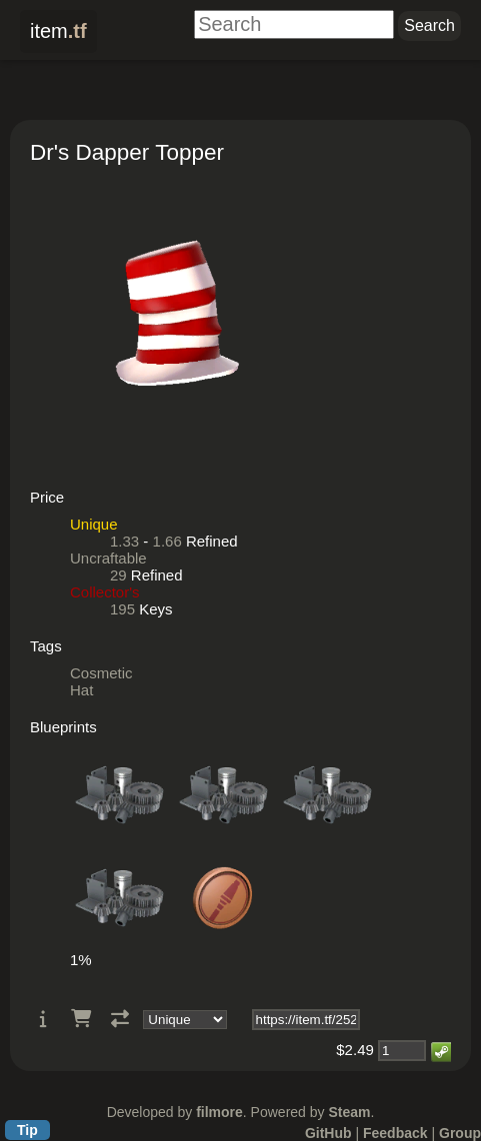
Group (460, 1133)
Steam (349, 1112)
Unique (94, 524)
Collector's (105, 591)
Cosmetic (101, 672)
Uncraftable (108, 558)
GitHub (328, 1133)
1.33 (124, 541)
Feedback (395, 1133)
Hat (81, 689)
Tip (27, 1130)
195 (122, 608)
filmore (219, 1112)
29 (118, 575)
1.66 (167, 541)
